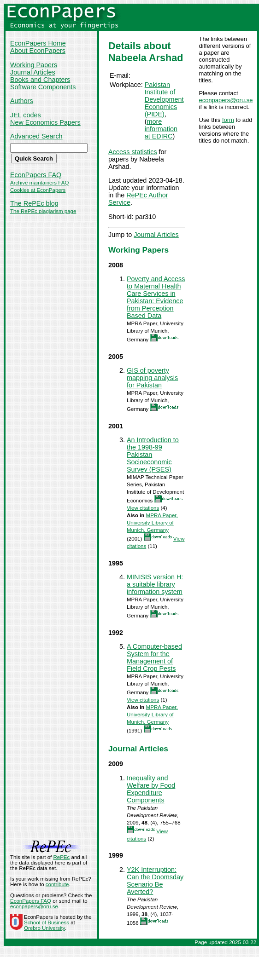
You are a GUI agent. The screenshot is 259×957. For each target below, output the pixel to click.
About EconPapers (37, 50)
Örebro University (44, 928)
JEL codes (25, 115)
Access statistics (132, 152)
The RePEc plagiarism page (43, 211)
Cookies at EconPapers (37, 190)
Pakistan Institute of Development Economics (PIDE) (164, 99)
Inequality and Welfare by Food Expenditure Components (151, 789)
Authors (21, 100)
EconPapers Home (38, 43)
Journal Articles (32, 72)
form (228, 119)
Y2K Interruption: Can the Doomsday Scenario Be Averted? (155, 880)
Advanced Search (36, 136)
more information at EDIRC (161, 129)
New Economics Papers (45, 122)
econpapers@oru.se (226, 100)
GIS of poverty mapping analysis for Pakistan (152, 378)
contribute (57, 884)
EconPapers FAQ (35, 175)
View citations (143, 508)
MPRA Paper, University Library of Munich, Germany (152, 523)
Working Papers (33, 65)
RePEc (61, 857)
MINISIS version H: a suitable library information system (155, 584)
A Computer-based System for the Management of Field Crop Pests (154, 657)
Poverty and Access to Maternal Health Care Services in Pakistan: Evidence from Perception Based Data (156, 297)
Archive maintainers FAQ (39, 182)
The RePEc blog (34, 203)
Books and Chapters (40, 79)
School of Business (46, 922)
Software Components (43, 87)
